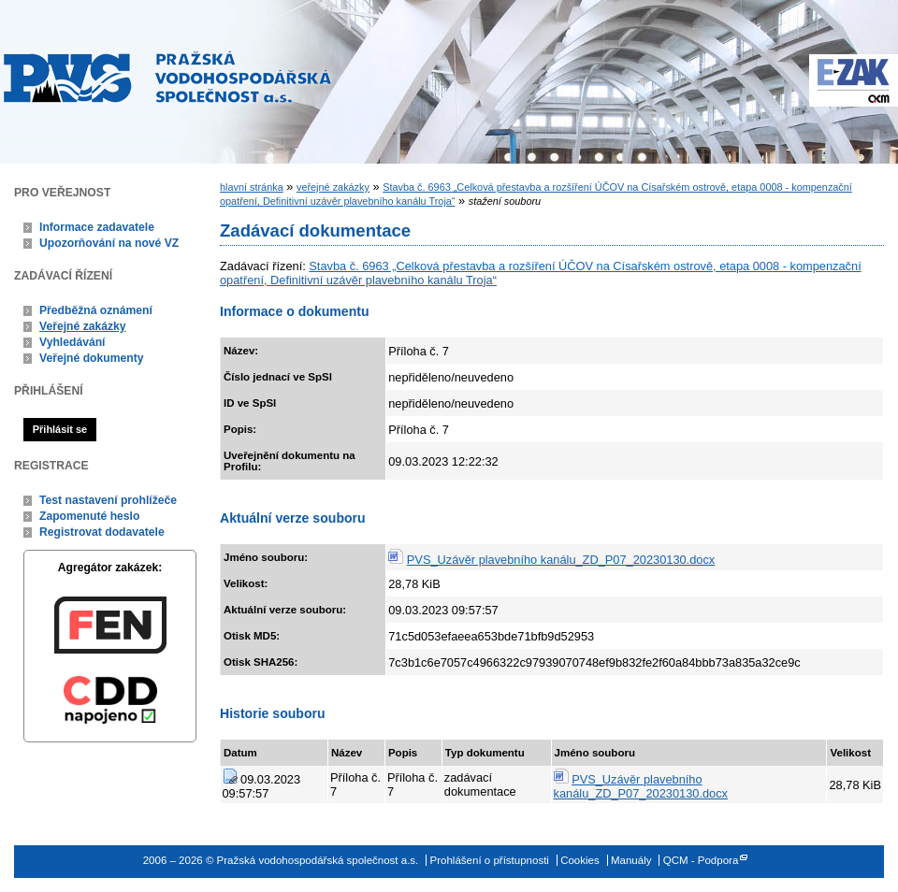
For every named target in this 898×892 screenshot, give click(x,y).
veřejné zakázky (333, 187)
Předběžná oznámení (95, 310)
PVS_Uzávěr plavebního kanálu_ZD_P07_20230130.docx (561, 560)
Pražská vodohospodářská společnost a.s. (167, 77)
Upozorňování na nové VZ (109, 243)
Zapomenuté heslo (89, 516)
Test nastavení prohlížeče (108, 500)
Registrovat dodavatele (102, 532)
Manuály (631, 860)
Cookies (580, 860)
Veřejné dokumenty (91, 358)
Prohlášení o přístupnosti (489, 860)
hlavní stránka (251, 187)
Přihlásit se (60, 429)
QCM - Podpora (701, 860)
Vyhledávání (72, 342)
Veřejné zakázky (82, 326)
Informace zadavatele (96, 227)
